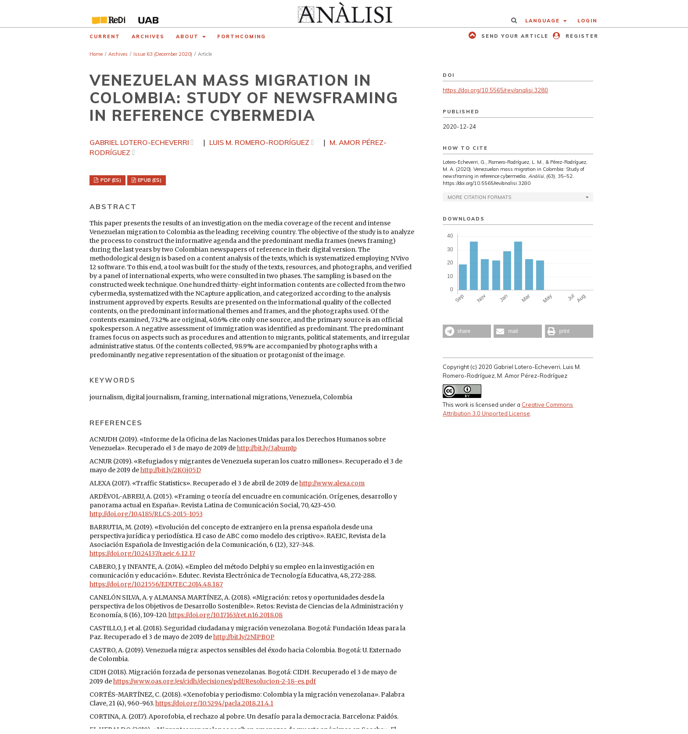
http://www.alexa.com (332, 483)
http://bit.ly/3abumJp (267, 448)
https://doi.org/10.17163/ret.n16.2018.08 (225, 615)
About (188, 36)
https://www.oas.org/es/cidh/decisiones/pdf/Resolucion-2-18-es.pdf (214, 681)
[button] (467, 331)
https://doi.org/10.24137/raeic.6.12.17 (142, 553)
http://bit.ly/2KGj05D (170, 470)
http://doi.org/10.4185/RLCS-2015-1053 (146, 514)
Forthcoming (241, 36)
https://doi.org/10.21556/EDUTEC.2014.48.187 (156, 584)
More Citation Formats (479, 197)
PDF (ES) (110, 180)
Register (580, 36)
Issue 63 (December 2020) (162, 54)
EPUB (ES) (148, 180)
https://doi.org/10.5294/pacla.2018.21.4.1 (214, 703)
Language (543, 21)
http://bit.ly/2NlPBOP (244, 637)
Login (587, 21)
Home (96, 54)
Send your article (513, 36)
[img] (344, 13)
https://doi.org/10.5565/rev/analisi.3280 (495, 90)
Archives (148, 36)
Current (105, 36)
